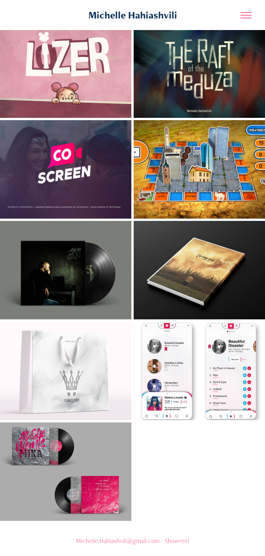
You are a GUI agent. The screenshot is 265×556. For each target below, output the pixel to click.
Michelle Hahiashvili (132, 15)
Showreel (177, 541)
